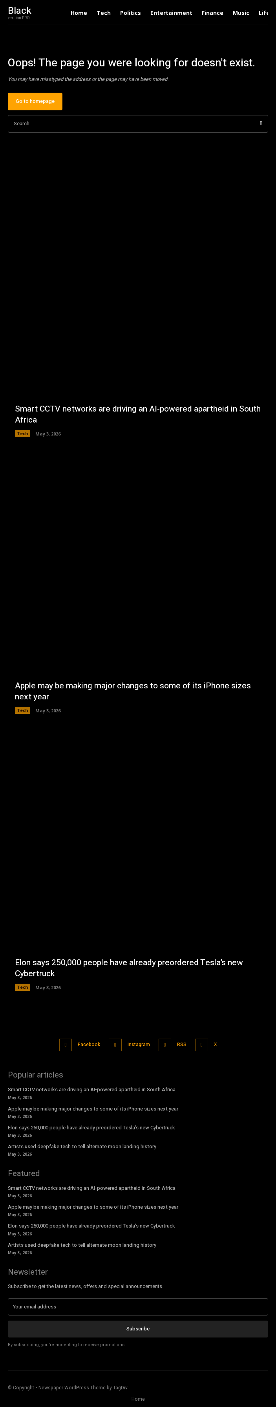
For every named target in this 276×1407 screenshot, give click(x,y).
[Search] (261, 124)
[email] (138, 1307)
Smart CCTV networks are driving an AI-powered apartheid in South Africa (138, 414)
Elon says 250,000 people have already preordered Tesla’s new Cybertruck (129, 968)
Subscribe (138, 1328)
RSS (181, 1044)
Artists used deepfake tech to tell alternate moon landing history (82, 1146)
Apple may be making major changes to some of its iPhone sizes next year (133, 691)
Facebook (89, 1044)
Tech (22, 433)
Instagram (139, 1044)
